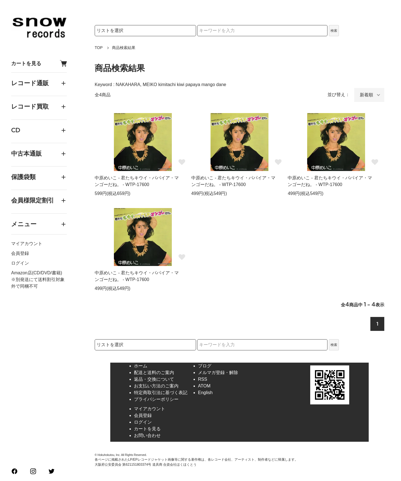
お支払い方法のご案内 (156, 386)
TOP (99, 47)
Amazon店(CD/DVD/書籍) (36, 272)
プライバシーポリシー (156, 399)
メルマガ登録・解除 (218, 372)
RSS (202, 379)
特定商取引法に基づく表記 (160, 392)
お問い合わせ (147, 435)
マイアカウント (26, 243)
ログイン (20, 263)
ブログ (204, 365)
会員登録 (20, 253)
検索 (334, 31)
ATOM (204, 386)
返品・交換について (154, 379)
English (205, 392)
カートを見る (39, 63)
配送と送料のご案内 (154, 372)
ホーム (140, 365)
